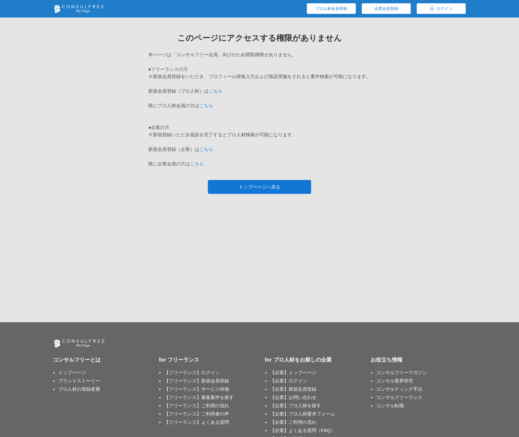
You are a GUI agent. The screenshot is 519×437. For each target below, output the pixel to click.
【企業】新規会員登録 (293, 389)
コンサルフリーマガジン (401, 372)
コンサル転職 (390, 405)
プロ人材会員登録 (331, 8)
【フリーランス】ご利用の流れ (196, 405)
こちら (215, 91)
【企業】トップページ (293, 372)
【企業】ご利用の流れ (293, 422)
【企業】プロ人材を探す (295, 405)
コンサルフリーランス (399, 397)
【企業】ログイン (288, 380)
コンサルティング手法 (399, 389)
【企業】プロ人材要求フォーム (302, 413)
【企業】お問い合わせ (293, 397)
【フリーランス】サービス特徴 (196, 389)
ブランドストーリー (79, 380)
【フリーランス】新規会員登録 (196, 380)
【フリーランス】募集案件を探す (199, 397)
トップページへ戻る (259, 187)
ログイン (441, 8)
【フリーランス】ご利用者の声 (196, 413)
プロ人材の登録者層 (79, 389)
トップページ (72, 372)
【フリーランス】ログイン (192, 372)
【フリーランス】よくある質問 (196, 422)
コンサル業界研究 (394, 380)
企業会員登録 (386, 8)
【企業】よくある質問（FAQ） (302, 430)
